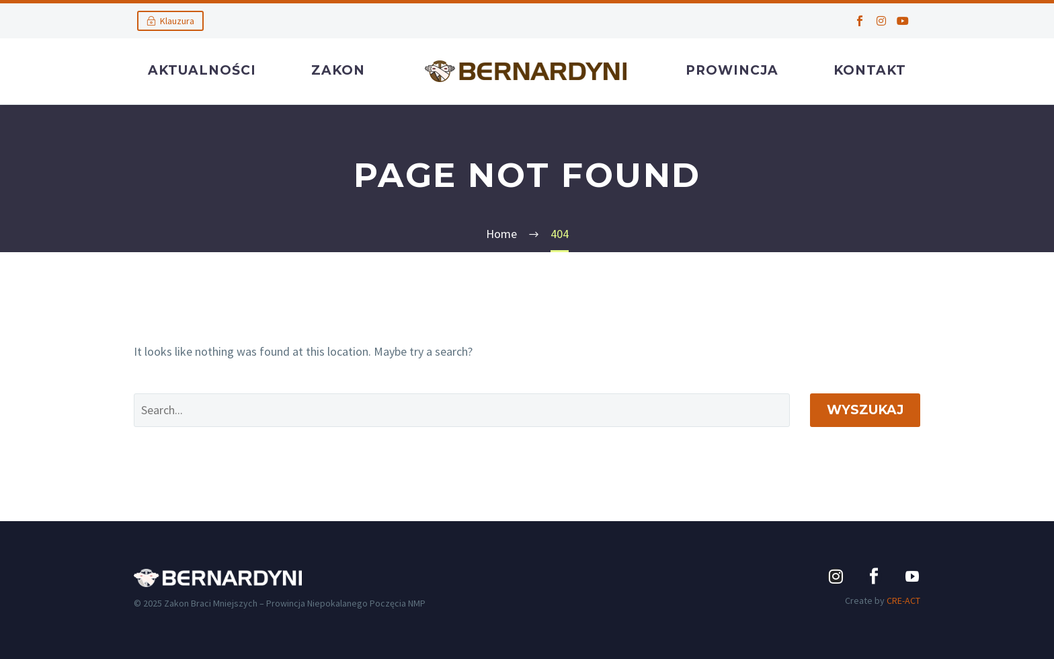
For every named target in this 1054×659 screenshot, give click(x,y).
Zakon (338, 70)
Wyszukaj (865, 410)
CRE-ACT (903, 600)
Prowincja (732, 70)
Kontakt (870, 70)
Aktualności (202, 70)
